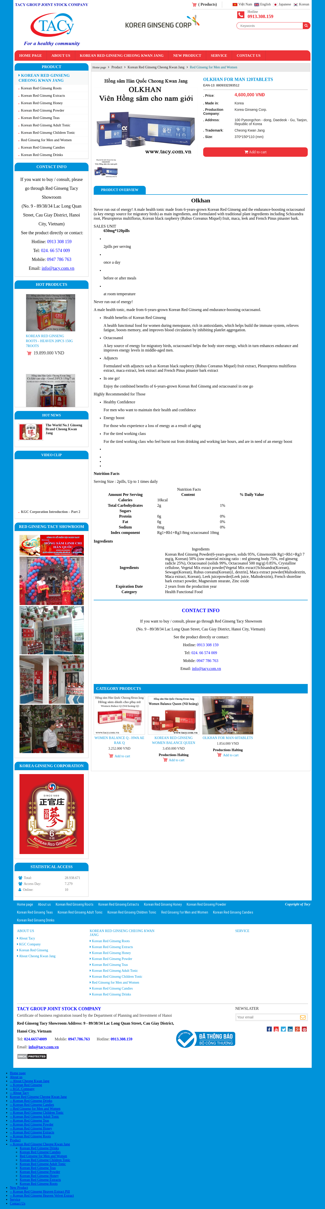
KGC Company (30, 944)
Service (219, 56)
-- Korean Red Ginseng (26, 1085)
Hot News (51, 415)
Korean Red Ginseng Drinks (42, 155)
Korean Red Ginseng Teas (40, 118)
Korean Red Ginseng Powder (42, 110)
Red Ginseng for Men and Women (46, 140)
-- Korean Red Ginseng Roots (30, 1136)
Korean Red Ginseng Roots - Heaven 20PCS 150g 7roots (49, 341)
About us (61, 56)
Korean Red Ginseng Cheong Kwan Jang (122, 56)
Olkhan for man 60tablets (228, 738)
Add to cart (255, 152)
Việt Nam (245, 4)
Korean (304, 4)
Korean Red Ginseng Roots (41, 88)
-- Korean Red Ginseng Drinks (31, 1101)
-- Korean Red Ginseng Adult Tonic (34, 1116)
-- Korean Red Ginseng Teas (29, 1120)
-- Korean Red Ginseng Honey (31, 1128)
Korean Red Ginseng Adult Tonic (45, 125)
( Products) (207, 4)
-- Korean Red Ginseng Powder (32, 1124)
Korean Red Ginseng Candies (43, 147)
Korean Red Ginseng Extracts (43, 96)
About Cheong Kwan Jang (37, 956)
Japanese (285, 4)
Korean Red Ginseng (33, 950)
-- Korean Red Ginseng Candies (32, 1105)
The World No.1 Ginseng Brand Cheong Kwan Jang (64, 429)
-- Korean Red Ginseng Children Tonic (37, 1112)
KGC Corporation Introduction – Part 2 (50, 512)
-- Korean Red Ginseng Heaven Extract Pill (40, 1191)
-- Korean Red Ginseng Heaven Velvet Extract (42, 1195)
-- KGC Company (22, 1089)
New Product (187, 56)
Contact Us (249, 56)
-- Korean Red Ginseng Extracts (32, 1132)
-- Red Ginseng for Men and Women (35, 1109)
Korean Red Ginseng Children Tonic (48, 133)
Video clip (51, 455)
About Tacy (27, 938)
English (265, 4)
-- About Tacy (19, 1093)
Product (51, 67)
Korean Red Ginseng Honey (42, 103)
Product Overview (119, 190)
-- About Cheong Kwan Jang (29, 1081)
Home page (30, 56)
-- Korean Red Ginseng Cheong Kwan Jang (40, 1144)
